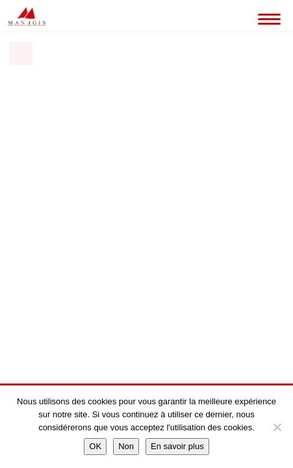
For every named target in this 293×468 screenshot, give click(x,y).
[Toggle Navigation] (267, 16)
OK (95, 446)
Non (126, 446)
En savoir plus (177, 446)
